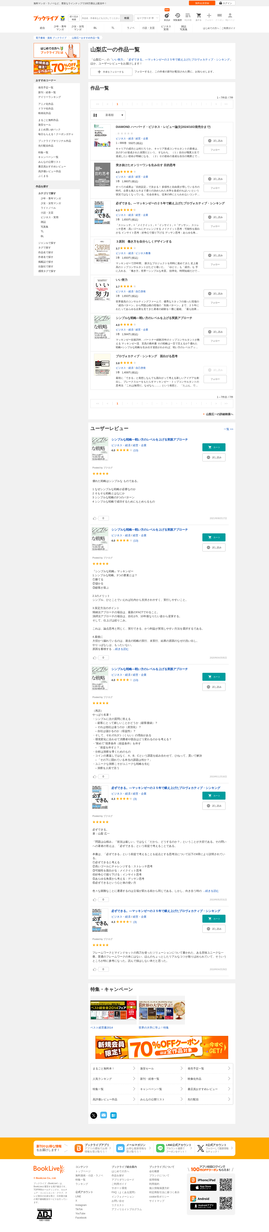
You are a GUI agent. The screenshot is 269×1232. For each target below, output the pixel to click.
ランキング (81, 1183)
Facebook (81, 1217)
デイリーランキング (49, 97)
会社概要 (154, 1171)
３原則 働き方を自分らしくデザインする (144, 241)
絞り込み (74, 18)
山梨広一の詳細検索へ (219, 414)
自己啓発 (141, 291)
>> (226, 104)
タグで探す (44, 247)
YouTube (80, 1213)
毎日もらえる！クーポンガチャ (56, 134)
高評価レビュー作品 (49, 171)
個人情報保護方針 (159, 1188)
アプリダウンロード (123, 1179)
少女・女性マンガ (77, 28)
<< (97, 104)
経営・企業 (142, 138)
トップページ (83, 1171)
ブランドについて (159, 1175)
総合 (42, 27)
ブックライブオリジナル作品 (54, 140)
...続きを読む (121, 649)
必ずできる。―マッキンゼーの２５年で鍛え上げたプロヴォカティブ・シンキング (179, 59)
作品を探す (118, 1175)
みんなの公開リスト (49, 161)
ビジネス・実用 (49, 217)
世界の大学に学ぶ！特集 (154, 1027)
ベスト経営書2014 (101, 1027)
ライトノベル (48, 207)
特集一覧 (43, 152)
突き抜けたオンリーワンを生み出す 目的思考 (145, 165)
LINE (78, 1196)
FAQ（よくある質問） (124, 1192)
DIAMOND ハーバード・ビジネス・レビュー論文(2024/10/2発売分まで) (163, 127)
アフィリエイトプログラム (127, 1209)
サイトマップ (156, 1200)
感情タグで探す (47, 271)
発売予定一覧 (45, 87)
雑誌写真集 (183, 28)
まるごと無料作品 (48, 120)
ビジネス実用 (166, 28)
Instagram (81, 1205)
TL (112, 27)
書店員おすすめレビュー (52, 166)
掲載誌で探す (45, 261)
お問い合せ (118, 1200)
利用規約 (154, 1183)
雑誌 (43, 221)
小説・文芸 (148, 27)
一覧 (228, 429)
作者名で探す (45, 257)
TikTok (79, 1209)
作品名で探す (45, 252)
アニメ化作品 (45, 103)
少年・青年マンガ (60, 28)
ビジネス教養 (143, 253)
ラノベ (130, 27)
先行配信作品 (45, 145)
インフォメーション (123, 1196)
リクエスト (118, 1205)
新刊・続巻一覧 (47, 92)
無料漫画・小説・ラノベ (89, 1175)
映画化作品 (44, 113)
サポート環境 (119, 1188)
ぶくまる (43, 176)
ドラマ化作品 (45, 108)
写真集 (44, 226)
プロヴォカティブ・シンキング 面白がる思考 (147, 356)
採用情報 (154, 1179)
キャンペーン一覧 (48, 157)
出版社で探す (45, 266)
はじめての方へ (211, 28)
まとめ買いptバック (49, 129)
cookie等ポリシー (159, 1196)
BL (95, 27)
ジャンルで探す (47, 242)
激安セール (44, 124)
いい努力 (117, 59)
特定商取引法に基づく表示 (164, 1192)
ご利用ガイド (228, 28)
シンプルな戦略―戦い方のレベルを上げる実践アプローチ (154, 318)
